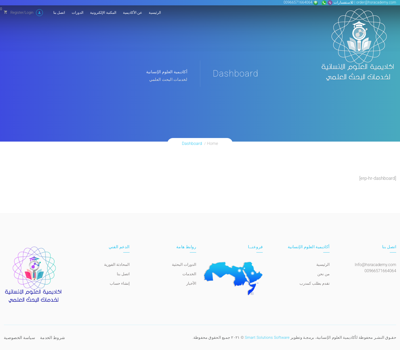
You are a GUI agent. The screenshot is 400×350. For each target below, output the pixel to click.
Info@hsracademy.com (375, 264)
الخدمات (189, 274)
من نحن (323, 274)
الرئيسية (155, 12)
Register (16, 12)
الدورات (77, 12)
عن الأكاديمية (132, 12)
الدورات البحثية (184, 264)
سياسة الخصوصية (19, 337)
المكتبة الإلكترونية (103, 12)
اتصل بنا (59, 12)
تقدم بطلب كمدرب (314, 283)
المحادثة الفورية (117, 264)
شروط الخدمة (52, 337)
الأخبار (191, 283)
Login (29, 12)
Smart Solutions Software (267, 337)
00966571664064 (299, 2)
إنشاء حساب (120, 283)
